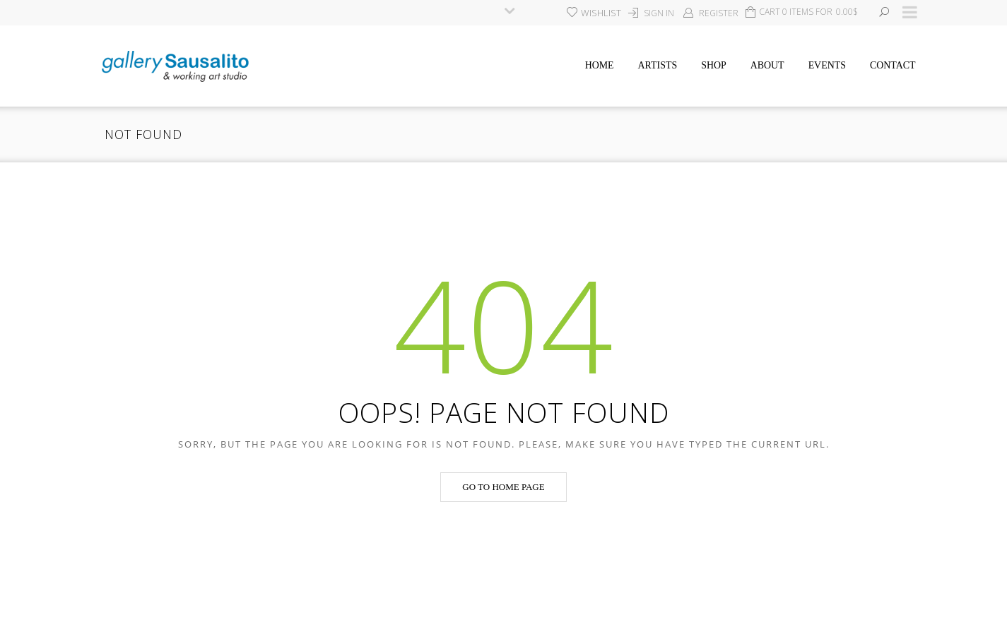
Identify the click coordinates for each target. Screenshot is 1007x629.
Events (827, 65)
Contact (893, 65)
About (767, 65)
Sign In (659, 13)
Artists (658, 65)
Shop (713, 65)
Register (718, 13)
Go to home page (503, 486)
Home (599, 65)
